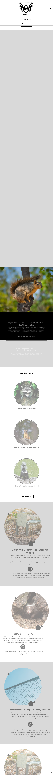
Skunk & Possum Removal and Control (26, 483)
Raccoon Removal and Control (26, 405)
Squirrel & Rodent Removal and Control (26, 444)
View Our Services (26, 496)
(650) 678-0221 (26, 23)
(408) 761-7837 (26, 19)
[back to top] (50, 772)
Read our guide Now (26, 357)
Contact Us (26, 28)
